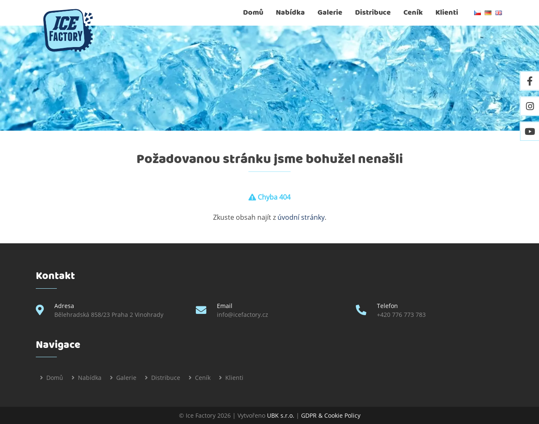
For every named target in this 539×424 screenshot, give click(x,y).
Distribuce (373, 12)
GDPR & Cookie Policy (330, 415)
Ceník (413, 12)
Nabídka (290, 12)
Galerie (330, 12)
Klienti (446, 12)
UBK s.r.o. (280, 415)
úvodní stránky (301, 217)
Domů (253, 12)
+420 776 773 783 (401, 315)
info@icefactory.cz (242, 315)
